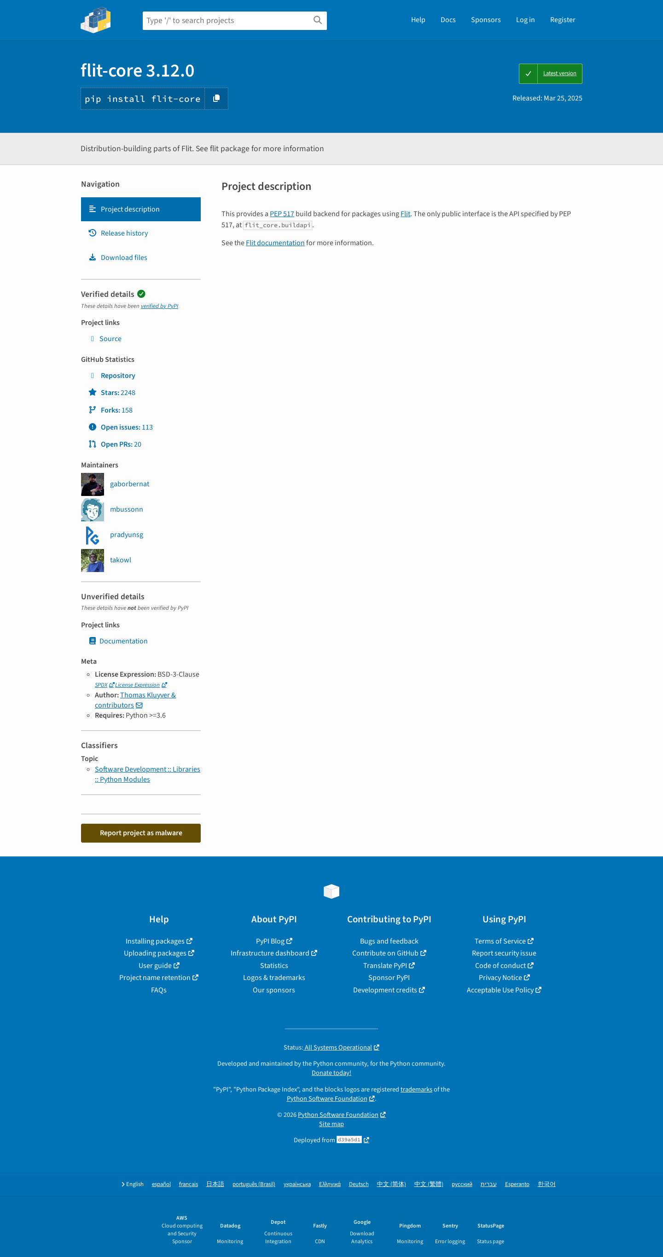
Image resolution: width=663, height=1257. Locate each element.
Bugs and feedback (389, 941)
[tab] (141, 209)
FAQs (159, 990)
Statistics (274, 966)
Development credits (385, 990)
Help (418, 20)
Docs (448, 20)
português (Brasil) (254, 1184)
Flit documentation (275, 243)
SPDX (101, 685)
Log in (525, 20)
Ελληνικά (330, 1184)
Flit (405, 214)
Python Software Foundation (327, 1099)
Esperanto (517, 1184)
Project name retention (155, 978)
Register (563, 20)
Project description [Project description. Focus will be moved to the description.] (124, 209)
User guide (155, 966)
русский (462, 1184)
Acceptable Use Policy (500, 990)
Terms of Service (500, 941)
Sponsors (486, 20)
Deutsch (359, 1184)
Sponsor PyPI (389, 978)
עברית (489, 1184)
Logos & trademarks (274, 978)
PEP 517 (282, 214)
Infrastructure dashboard (270, 953)
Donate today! (331, 1073)
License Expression (137, 685)
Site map (331, 1124)
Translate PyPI (385, 966)
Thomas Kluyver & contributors (135, 700)
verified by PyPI (159, 306)
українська (297, 1184)
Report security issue (504, 953)
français (188, 1184)
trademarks (416, 1089)
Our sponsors (274, 990)
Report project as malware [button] (141, 833)
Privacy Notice (500, 978)
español (161, 1184)
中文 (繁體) (428, 1184)
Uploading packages (155, 953)
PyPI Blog (270, 941)
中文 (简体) (391, 1184)
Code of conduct (500, 966)
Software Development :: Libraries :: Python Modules (147, 774)
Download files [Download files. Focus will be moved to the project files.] (117, 258)
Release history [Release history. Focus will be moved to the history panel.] (118, 233)
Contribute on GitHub (385, 953)
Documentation (118, 641)
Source (105, 339)
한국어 (547, 1184)
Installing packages (155, 941)
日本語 (215, 1184)
